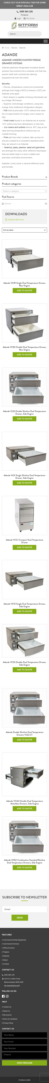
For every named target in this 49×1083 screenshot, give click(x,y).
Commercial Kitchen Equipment (14, 940)
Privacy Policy (8, 1023)
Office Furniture (9, 948)
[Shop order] (24, 230)
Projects (6, 952)
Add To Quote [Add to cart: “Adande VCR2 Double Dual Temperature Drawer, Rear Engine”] (24, 354)
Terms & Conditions (10, 1019)
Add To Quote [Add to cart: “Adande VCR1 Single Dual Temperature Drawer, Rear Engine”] (24, 290)
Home (7, 48)
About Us (6, 1011)
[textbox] (24, 191)
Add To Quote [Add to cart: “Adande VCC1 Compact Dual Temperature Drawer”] (24, 547)
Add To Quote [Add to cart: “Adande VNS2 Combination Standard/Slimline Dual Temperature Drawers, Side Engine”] (24, 867)
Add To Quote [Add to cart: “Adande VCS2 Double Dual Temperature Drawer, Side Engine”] (24, 670)
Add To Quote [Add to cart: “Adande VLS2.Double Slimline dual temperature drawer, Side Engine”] (24, 419)
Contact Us (7, 1007)
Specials (6, 956)
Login (18, 18)
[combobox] (24, 191)
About (5, 960)
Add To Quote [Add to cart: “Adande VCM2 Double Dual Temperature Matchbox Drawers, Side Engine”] (24, 808)
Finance (24, 15)
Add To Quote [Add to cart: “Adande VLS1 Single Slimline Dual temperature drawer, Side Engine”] (24, 483)
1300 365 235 (26, 11)
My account (7, 1015)
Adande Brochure (16, 219)
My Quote (29, 18)
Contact (6, 964)
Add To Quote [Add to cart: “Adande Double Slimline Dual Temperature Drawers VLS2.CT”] (24, 740)
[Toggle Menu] (46, 41)
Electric (8, 203)
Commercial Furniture (11, 944)
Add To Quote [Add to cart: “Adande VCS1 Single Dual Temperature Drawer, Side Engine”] (24, 611)
